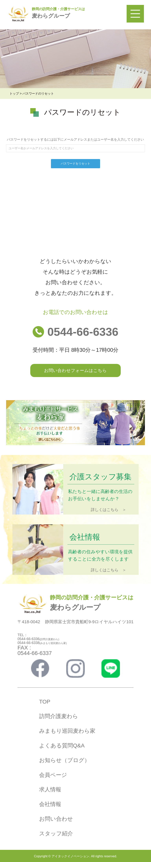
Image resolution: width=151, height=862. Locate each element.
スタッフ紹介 (56, 833)
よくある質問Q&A (62, 746)
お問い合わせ (56, 819)
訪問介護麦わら (58, 716)
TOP (44, 702)
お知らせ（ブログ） (64, 760)
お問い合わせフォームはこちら (75, 370)
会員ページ (53, 775)
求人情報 (50, 789)
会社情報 (50, 804)
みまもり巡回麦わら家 (67, 731)
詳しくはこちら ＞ (108, 509)
